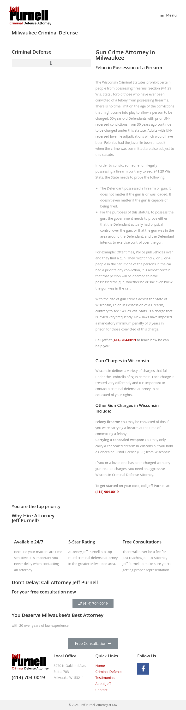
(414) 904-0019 (107, 491)
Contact (102, 690)
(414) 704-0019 (124, 340)
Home (100, 665)
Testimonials (105, 677)
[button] (51, 63)
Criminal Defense (109, 671)
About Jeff (103, 683)
